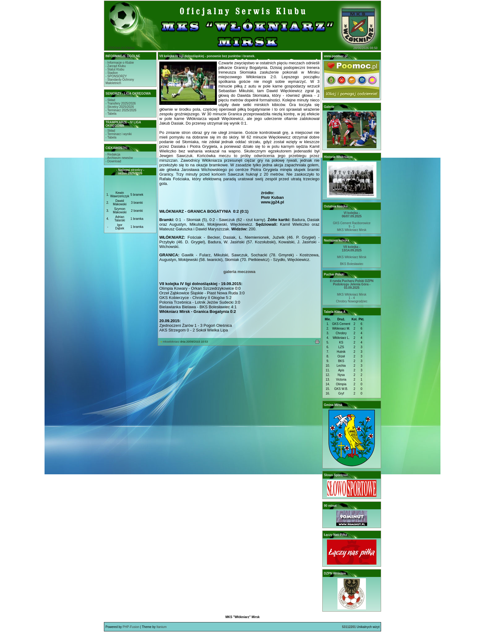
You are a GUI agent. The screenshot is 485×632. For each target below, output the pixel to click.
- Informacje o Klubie (119, 62)
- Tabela (110, 113)
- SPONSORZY (116, 76)
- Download (113, 161)
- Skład (110, 100)
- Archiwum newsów (119, 158)
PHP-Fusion (131, 627)
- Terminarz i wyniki (118, 134)
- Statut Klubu (114, 69)
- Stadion (111, 73)
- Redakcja (112, 154)
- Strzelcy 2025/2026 (119, 107)
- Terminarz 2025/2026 (120, 110)
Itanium (162, 627)
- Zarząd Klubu (115, 66)
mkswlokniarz (171, 341)
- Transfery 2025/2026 (120, 103)
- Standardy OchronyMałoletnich (119, 81)
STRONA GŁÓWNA (121, 48)
